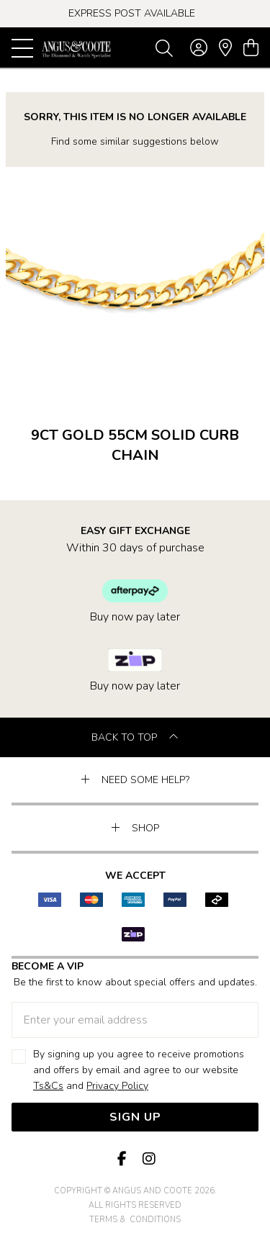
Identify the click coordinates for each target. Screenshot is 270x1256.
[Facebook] (122, 1159)
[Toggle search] (164, 47)
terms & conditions (135, 1219)
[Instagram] (148, 1159)
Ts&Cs (48, 1086)
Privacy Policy (117, 1086)
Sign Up (135, 1117)
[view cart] (250, 48)
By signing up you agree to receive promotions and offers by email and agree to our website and (138, 1070)
